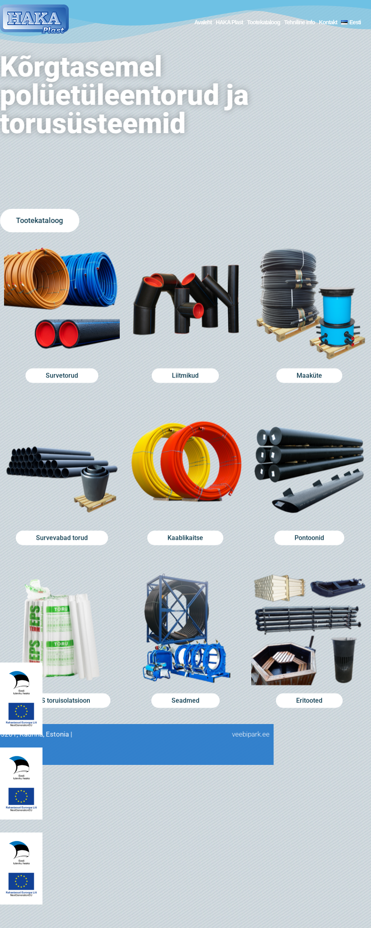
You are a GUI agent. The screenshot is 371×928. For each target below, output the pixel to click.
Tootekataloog (263, 22)
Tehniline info (299, 22)
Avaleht (203, 22)
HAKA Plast (229, 22)
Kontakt (328, 22)
